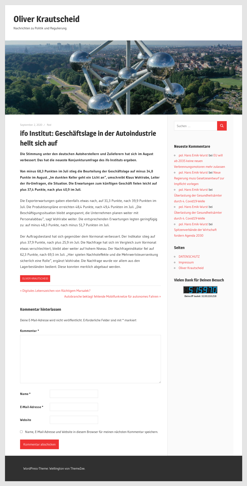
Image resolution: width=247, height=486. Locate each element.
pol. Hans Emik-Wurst (193, 155)
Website (25, 420)
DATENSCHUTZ (189, 256)
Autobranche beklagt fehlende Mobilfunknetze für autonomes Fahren (111, 296)
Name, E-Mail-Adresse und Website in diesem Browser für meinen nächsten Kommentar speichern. (91, 432)
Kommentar (29, 331)
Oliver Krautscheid (47, 19)
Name (25, 394)
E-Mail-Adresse (31, 407)
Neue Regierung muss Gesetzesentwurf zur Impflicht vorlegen (199, 178)
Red (49, 125)
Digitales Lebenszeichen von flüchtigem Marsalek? (56, 291)
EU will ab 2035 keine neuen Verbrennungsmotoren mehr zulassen (199, 161)
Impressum (186, 262)
